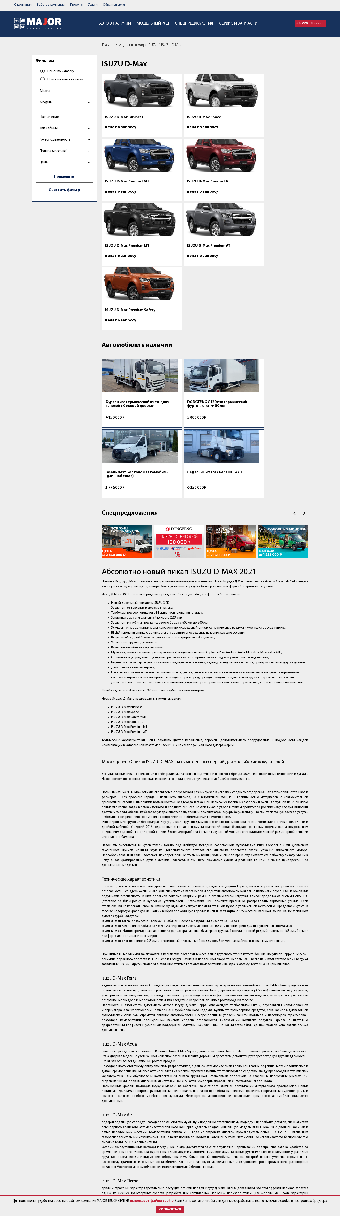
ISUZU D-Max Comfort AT (282, 117)
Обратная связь (114, 5)
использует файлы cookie (152, 1201)
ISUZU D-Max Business (124, 117)
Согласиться (170, 1209)
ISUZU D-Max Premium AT (178, 185)
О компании (23, 5)
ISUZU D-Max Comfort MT (228, 119)
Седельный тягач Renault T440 (277, 283)
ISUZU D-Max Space (174, 117)
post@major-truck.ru (216, 1172)
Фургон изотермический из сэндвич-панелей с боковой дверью (122, 287)
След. (304, 330)
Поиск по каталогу (61, 72)
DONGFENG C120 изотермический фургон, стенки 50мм (176, 285)
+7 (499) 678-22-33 (222, 1167)
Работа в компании (51, 5)
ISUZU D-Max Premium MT (124, 187)
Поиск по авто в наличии (66, 80)
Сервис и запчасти (238, 23)
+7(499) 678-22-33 (310, 23)
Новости (155, 1190)
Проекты (76, 5)
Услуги (93, 5)
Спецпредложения (194, 23)
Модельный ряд (153, 23)
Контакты (156, 1167)
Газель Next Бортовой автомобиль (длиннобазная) (229, 285)
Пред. (294, 330)
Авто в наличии (115, 23)
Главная (108, 45)
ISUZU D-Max (171, 45)
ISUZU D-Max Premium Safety (228, 187)
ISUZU (152, 45)
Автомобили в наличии (137, 225)
